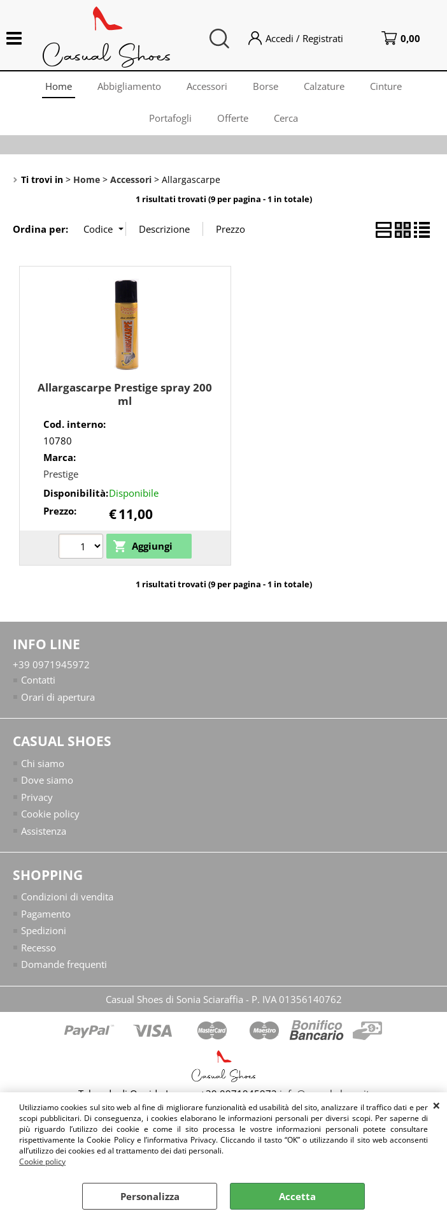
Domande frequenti (64, 964)
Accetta (297, 1196)
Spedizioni (43, 930)
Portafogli (170, 118)
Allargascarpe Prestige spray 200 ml (125, 394)
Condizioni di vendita (67, 896)
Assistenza (43, 830)
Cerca (286, 118)
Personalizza (150, 1196)
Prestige (60, 473)
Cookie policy (42, 1161)
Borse (265, 86)
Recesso (38, 947)
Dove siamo (47, 779)
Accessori (207, 86)
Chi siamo (42, 763)
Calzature (324, 86)
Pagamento (46, 913)
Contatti (38, 679)
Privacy (37, 797)
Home (58, 86)
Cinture (386, 86)
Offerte (232, 118)
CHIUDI (436, 1105)
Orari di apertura (58, 697)
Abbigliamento (129, 86)
